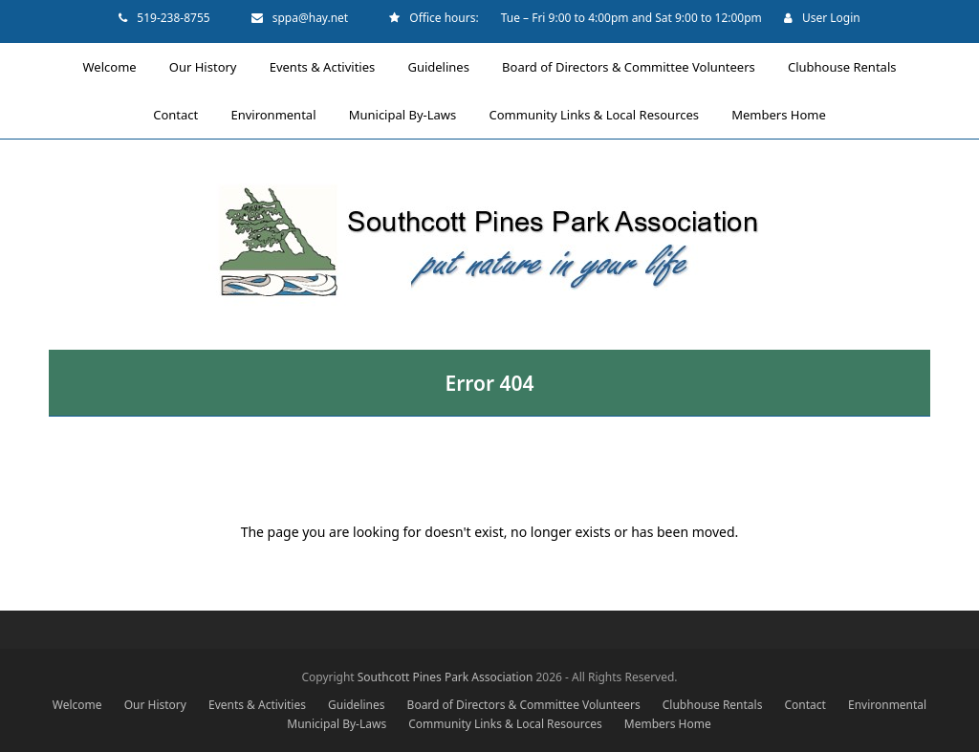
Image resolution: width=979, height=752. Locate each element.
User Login (831, 18)
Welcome (77, 705)
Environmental (887, 705)
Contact (805, 705)
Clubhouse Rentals (713, 705)
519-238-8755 (173, 18)
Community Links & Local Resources (504, 724)
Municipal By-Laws (336, 724)
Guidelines (356, 705)
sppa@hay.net (310, 18)
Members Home (667, 724)
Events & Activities (257, 705)
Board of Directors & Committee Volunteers (524, 705)
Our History (155, 705)
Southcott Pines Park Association (445, 677)
